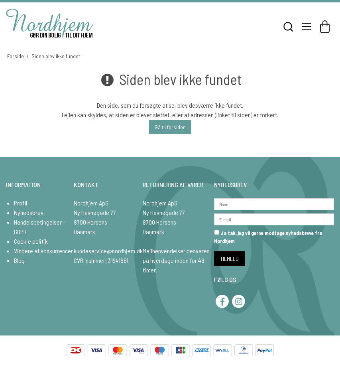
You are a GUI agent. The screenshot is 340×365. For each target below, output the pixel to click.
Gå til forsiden (170, 127)
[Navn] (274, 203)
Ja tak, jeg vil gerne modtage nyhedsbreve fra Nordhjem (268, 237)
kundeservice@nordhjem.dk (108, 251)
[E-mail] (274, 218)
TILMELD (229, 258)
